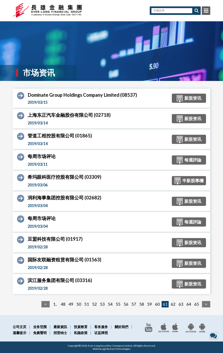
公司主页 (19, 327)
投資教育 (81, 327)
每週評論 (188, 160)
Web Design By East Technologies (112, 348)
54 (110, 304)
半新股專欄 (187, 181)
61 (165, 304)
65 (196, 304)
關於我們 (121, 327)
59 (149, 304)
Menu (206, 10)
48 (63, 304)
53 (102, 304)
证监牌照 (101, 333)
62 (173, 304)
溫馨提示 (19, 333)
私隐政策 (81, 333)
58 (141, 304)
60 (157, 304)
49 (71, 304)
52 (94, 304)
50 (78, 304)
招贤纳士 (60, 333)
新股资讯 (188, 98)
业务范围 (40, 327)
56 (126, 304)
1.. (55, 304)
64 (188, 304)
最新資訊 (60, 327)
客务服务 (101, 327)
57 (133, 304)
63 (181, 304)
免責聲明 (40, 333)
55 (118, 304)
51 (86, 304)
